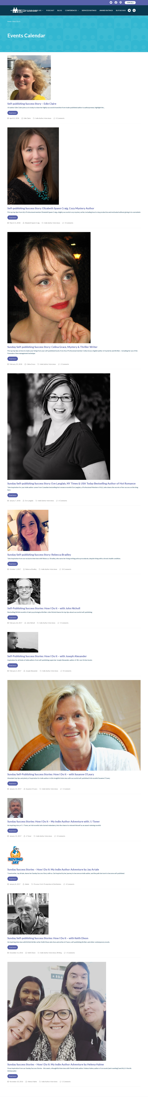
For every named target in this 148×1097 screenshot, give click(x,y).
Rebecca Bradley (31, 569)
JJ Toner (28, 836)
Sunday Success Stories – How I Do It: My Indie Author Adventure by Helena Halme (55, 1064)
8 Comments (67, 671)
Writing (59, 953)
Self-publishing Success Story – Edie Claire (31, 103)
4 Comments (69, 223)
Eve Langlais (29, 501)
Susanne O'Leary (31, 789)
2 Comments (65, 364)
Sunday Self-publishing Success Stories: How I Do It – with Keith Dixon (47, 938)
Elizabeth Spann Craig (32, 223)
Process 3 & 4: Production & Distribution (47, 884)
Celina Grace (31, 364)
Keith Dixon (31, 953)
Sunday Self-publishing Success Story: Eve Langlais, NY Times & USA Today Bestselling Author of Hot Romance (71, 483)
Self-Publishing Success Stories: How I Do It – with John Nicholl (43, 608)
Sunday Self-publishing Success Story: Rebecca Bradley (39, 554)
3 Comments (64, 623)
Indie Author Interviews (43, 118)
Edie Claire (27, 118)
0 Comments (60, 118)
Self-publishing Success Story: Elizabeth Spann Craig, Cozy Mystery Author (50, 208)
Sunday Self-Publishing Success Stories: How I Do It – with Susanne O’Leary (50, 774)
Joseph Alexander (32, 671)
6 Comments (63, 501)
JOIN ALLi (130, 3)
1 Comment (66, 789)
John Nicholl (31, 623)
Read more (12, 113)
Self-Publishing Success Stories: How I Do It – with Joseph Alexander (47, 656)
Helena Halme (32, 1081)
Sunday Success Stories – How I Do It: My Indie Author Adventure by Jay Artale (53, 869)
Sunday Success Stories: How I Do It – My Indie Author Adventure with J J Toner (53, 821)
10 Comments (66, 569)
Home (9, 21)
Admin (27, 884)
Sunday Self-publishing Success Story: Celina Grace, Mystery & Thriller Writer (52, 346)
